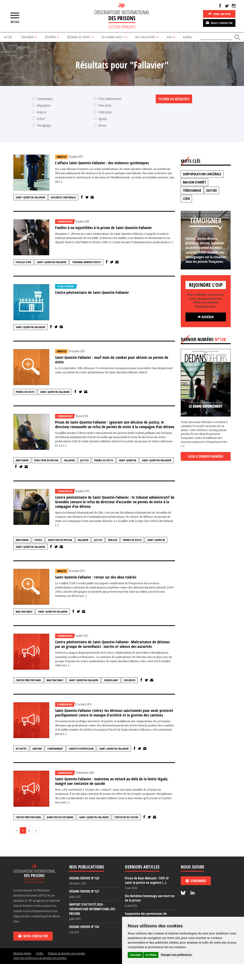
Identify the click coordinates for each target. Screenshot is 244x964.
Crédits (39, 953)
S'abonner (196, 880)
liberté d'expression (81, 748)
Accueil (8, 37)
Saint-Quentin (127, 460)
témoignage (192, 190)
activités (21, 748)
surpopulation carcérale (202, 174)
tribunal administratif (86, 262)
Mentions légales (22, 953)
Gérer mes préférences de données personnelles (40, 958)
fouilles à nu (23, 262)
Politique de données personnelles (66, 953)
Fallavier (69, 460)
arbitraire (22, 460)
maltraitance (24, 611)
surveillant (111, 680)
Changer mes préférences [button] (176, 954)
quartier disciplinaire (60, 817)
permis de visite (25, 392)
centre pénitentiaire (28, 680)
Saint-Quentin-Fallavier (30, 197)
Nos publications (145, 37)
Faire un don (219, 14)
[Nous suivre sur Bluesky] (183, 893)
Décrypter (50, 37)
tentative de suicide (126, 817)
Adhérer (205, 317)
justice (84, 460)
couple (38, 540)
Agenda (187, 37)
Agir (169, 37)
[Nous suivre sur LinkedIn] (192, 893)
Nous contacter (219, 23)
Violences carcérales (63, 197)
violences (130, 680)
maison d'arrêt (194, 182)
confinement (55, 748)
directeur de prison (46, 460)
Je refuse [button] (151, 954)
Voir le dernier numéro (205, 456)
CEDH (186, 198)
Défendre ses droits (78, 37)
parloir (112, 540)
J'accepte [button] (135, 954)
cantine (37, 748)
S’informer (27, 37)
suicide (211, 190)
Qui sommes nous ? (112, 37)
